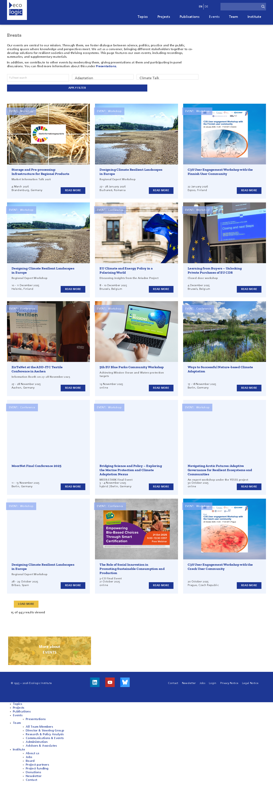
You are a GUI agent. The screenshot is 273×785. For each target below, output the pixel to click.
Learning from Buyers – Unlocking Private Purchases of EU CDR (215, 269)
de (206, 6)
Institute (254, 17)
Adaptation (103, 78)
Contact (173, 682)
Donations (33, 771)
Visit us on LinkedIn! (95, 681)
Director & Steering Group (45, 729)
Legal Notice (250, 682)
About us (32, 752)
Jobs (202, 682)
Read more (73, 189)
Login (213, 682)
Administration (37, 741)
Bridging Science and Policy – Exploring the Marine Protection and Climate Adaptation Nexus (131, 469)
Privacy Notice (229, 682)
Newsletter (189, 682)
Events (214, 17)
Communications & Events (45, 737)
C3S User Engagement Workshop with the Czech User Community (220, 566)
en (200, 6)
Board (30, 760)
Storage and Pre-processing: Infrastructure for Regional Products (40, 171)
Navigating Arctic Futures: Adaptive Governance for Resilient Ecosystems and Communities (220, 469)
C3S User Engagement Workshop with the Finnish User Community (220, 171)
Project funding (37, 767)
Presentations (36, 718)
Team (233, 17)
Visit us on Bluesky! (125, 681)
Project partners (37, 764)
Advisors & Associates (41, 745)
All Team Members (39, 726)
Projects (163, 17)
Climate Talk (167, 78)
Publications (189, 17)
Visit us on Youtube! (110, 681)
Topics (143, 17)
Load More (26, 603)
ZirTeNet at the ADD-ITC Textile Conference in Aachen (37, 368)
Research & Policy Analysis (45, 733)
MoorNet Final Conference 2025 (36, 465)
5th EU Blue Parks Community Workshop (132, 366)
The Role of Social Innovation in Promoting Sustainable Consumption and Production (132, 568)
